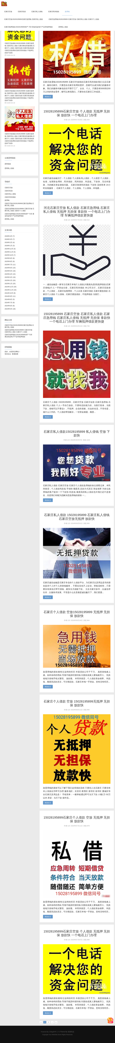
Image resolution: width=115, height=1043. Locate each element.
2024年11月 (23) (10, 290)
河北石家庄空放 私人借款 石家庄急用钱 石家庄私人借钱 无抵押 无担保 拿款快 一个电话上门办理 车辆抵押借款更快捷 (76, 211)
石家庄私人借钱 (36, 11)
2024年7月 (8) (10, 302)
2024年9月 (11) (10, 296)
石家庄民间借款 (53, 11)
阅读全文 (48, 97)
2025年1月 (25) (10, 283)
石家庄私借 (22, 11)
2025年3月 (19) (10, 277)
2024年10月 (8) (10, 293)
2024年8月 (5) (10, 299)
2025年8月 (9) (10, 261)
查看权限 (15, 354)
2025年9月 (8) (10, 258)
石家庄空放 (8, 11)
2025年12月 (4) (10, 249)
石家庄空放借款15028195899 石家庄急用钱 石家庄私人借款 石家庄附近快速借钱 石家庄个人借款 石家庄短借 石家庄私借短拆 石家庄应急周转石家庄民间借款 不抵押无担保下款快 (20, 48)
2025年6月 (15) (10, 268)
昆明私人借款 (63, 27)
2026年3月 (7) (10, 239)
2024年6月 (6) (10, 306)
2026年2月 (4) (10, 242)
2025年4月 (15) (10, 274)
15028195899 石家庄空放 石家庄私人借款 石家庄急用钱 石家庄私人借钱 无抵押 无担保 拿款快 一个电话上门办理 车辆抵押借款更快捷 (76, 317)
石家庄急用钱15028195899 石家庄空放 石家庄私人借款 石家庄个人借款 (74, 19)
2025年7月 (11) (10, 264)
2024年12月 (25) (10, 287)
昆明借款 (8, 164)
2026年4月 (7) (10, 236)
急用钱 (67, 11)
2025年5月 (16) (10, 271)
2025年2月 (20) (10, 280)
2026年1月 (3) (10, 245)
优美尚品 (71, 1032)
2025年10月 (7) (10, 255)
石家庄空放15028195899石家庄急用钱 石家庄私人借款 (23, 19)
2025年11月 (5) (10, 252)
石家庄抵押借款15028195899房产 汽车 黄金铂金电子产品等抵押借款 (28, 27)
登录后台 (8, 354)
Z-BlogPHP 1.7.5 (54, 1032)
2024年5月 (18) (10, 309)
